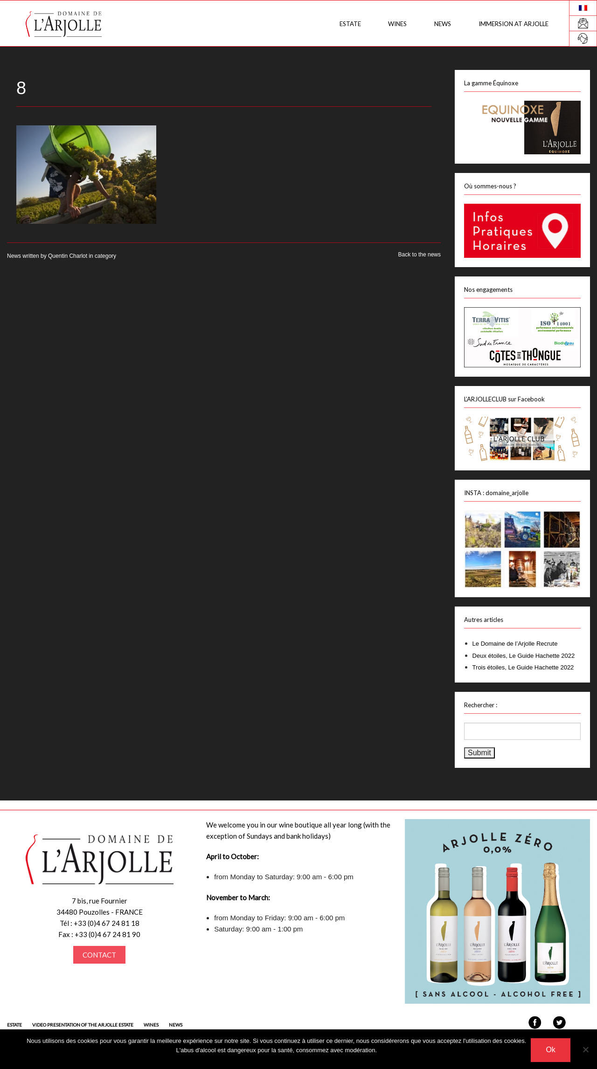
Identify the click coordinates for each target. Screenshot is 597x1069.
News (441, 24)
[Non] (585, 1049)
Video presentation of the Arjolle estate (82, 1025)
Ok (550, 1050)
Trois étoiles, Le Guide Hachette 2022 (523, 667)
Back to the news (419, 254)
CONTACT (99, 955)
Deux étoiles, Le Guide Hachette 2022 (523, 655)
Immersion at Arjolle (513, 24)
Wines (396, 24)
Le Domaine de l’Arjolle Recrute (515, 643)
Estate (348, 24)
